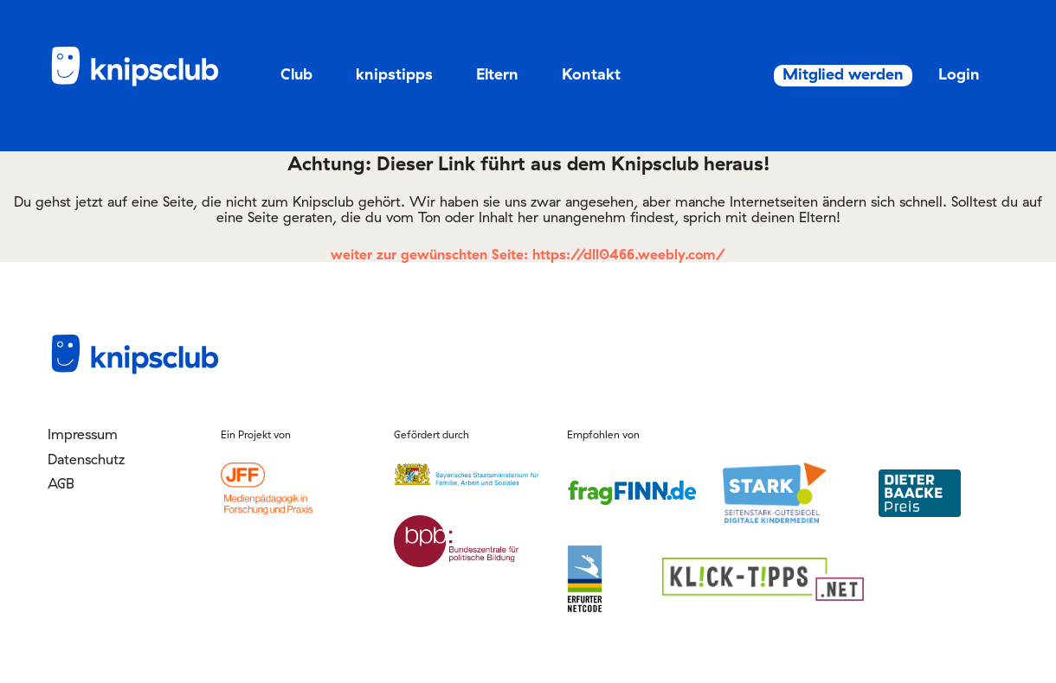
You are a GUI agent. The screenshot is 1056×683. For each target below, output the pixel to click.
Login (940, 74)
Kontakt (591, 74)
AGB (61, 483)
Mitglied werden (811, 74)
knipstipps (394, 74)
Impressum (83, 434)
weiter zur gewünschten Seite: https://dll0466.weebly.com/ (528, 254)
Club (296, 74)
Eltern (497, 74)
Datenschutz (86, 459)
